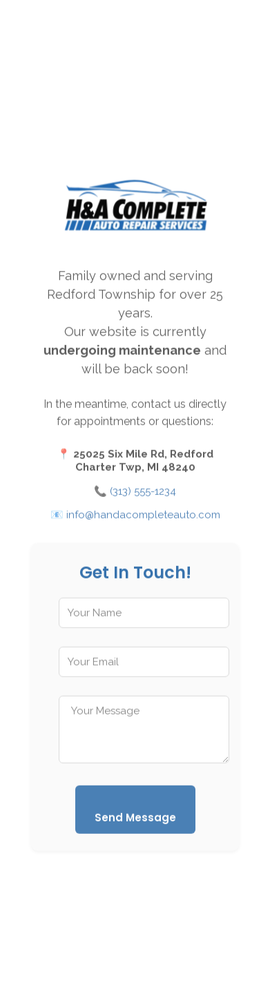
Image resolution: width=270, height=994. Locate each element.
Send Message (135, 819)
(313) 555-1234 (143, 493)
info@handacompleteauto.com (143, 517)
